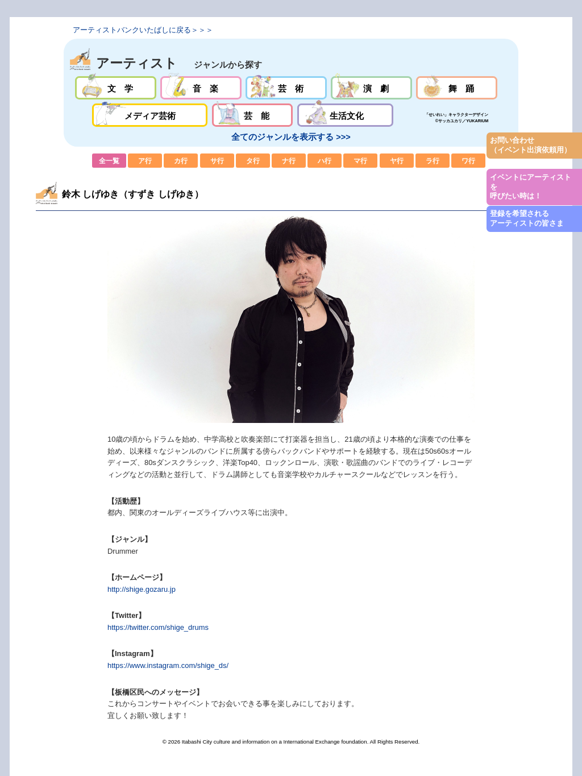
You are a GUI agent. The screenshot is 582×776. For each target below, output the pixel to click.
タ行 (253, 160)
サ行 (217, 160)
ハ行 (324, 160)
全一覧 (109, 160)
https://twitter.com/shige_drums (158, 627)
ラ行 (432, 160)
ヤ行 (397, 160)
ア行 (145, 160)
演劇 (371, 88)
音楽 (201, 88)
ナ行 (289, 160)
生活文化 (345, 115)
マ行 (360, 160)
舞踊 (457, 88)
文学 (116, 88)
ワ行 (468, 160)
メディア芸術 (150, 115)
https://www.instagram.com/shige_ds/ (167, 665)
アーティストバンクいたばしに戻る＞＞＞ (143, 30)
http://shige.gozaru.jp (141, 589)
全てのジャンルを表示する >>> (291, 137)
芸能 (253, 115)
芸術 (286, 88)
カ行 (181, 160)
